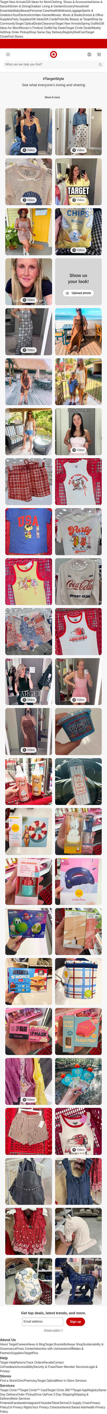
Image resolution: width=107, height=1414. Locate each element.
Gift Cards (50, 19)
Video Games (42, 15)
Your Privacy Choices (46, 1407)
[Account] (89, 54)
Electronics (26, 15)
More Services (20, 1398)
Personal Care (39, 10)
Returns (20, 1362)
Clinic (20, 1380)
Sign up (75, 1321)
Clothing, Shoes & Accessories (71, 2)
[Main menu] (8, 54)
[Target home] (53, 54)
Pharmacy (30, 1380)
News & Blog (36, 1344)
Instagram (31, 1403)
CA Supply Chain (79, 1403)
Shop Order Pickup (16, 32)
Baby (17, 10)
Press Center (25, 1348)
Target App (80, 1390)
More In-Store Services (71, 1380)
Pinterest (6, 1403)
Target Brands (54, 1344)
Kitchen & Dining (19, 6)
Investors (63, 1348)
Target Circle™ (10, 1390)
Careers (22, 1344)
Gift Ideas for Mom (38, 2)
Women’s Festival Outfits (35, 27)
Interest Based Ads (73, 1407)
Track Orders (34, 1362)
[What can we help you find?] (53, 64)
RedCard (80, 32)
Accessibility (25, 1366)
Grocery (69, 6)
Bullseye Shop (73, 1344)
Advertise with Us (45, 1348)
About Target (8, 1344)
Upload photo (78, 293)
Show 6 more (53, 97)
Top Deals (59, 27)
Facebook (18, 1403)
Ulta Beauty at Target (77, 19)
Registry (68, 32)
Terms (63, 1403)
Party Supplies (21, 19)
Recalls (48, 1362)
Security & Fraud (44, 1366)
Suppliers (17, 1353)
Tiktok (55, 1403)
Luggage (76, 10)
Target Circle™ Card (33, 1390)
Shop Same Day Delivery (46, 32)
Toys (15, 15)
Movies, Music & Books (67, 15)
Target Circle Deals (78, 27)
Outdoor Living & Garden (47, 6)
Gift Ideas (37, 19)
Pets (60, 19)
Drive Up (40, 1394)
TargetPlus (31, 1353)
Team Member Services (71, 1366)
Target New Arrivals (13, 2)
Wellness (64, 10)
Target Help (7, 1362)
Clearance (48, 23)
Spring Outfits (90, 23)
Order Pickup (26, 1394)
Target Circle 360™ (60, 1390)
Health (53, 10)
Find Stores (15, 36)
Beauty (25, 10)
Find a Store (8, 1380)
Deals (38, 23)
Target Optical (24, 23)
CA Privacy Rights (20, 1407)
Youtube (45, 1403)
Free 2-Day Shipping (60, 1394)
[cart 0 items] (99, 54)
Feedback (10, 1366)
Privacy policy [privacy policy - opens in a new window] (53, 1331)
